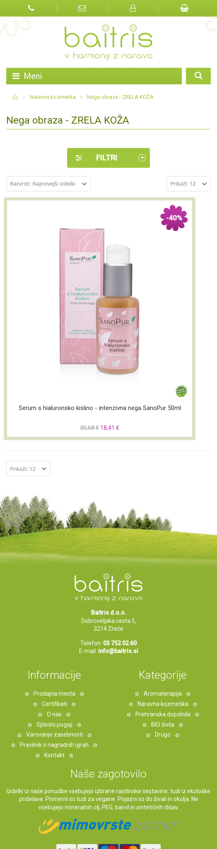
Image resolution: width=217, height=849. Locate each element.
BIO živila (162, 635)
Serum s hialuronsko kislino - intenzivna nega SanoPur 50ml (55, 323)
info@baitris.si (118, 562)
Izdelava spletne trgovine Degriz (64, 830)
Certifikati (54, 615)
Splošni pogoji (54, 635)
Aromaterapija (163, 605)
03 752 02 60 (120, 554)
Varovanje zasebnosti (54, 646)
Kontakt (54, 666)
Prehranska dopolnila (162, 625)
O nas (54, 625)
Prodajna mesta (54, 605)
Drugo (163, 646)
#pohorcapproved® (109, 838)
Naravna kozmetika (53, 97)
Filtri (92, 158)
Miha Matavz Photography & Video (147, 830)
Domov (15, 97)
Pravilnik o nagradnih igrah (54, 656)
